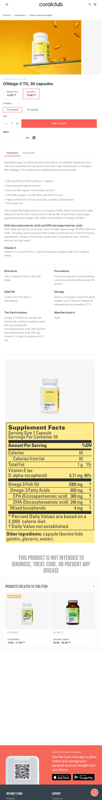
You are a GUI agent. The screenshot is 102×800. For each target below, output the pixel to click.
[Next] (93, 586)
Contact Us (57, 798)
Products (10, 798)
